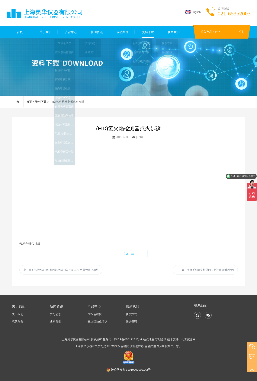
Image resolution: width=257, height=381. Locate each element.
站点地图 (148, 339)
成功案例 (121, 32)
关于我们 (44, 32)
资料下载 (147, 32)
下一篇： (205, 269)
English (193, 12)
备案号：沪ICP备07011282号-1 (123, 339)
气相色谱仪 (26, 243)
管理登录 (160, 339)
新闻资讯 (96, 32)
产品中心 (70, 32)
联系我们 (173, 32)
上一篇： (61, 269)
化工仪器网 (188, 339)
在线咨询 (131, 321)
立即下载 (128, 253)
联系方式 (131, 314)
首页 (19, 32)
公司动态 (55, 314)
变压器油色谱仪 (97, 321)
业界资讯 (55, 321)
